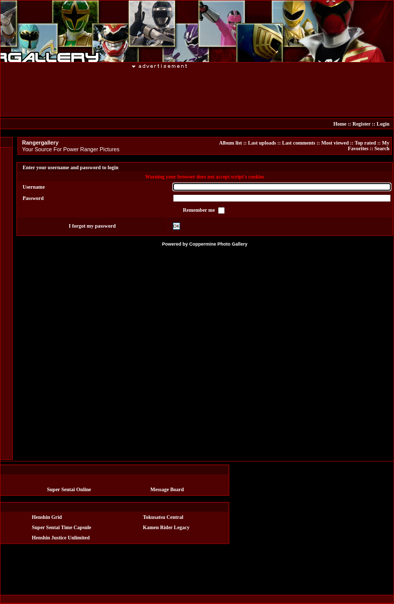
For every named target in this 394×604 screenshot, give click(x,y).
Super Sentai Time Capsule (61, 527)
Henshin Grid (47, 517)
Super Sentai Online (69, 489)
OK (176, 226)
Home (340, 124)
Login (383, 124)
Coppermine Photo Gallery (218, 244)
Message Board (167, 489)
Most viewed (335, 143)
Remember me (199, 210)
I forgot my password (92, 226)
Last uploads (262, 143)
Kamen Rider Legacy (166, 527)
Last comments (299, 143)
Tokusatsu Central (163, 517)
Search (382, 148)
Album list (230, 143)
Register (361, 124)
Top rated (365, 143)
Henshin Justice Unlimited (61, 537)
